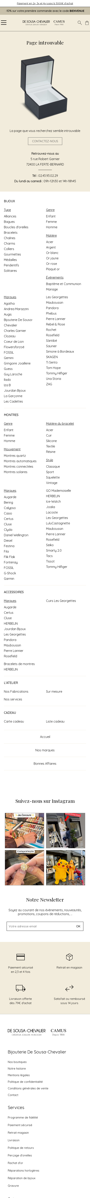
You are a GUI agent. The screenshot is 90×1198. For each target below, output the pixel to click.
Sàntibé (51, 341)
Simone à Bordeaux (60, 351)
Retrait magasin (18, 1132)
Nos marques (45, 750)
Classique (53, 466)
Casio (8, 513)
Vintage (51, 483)
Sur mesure (54, 691)
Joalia (50, 507)
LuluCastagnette (58, 523)
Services (16, 1107)
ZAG (49, 384)
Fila (6, 551)
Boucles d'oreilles (16, 227)
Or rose (51, 264)
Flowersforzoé (14, 347)
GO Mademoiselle (58, 491)
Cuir (49, 435)
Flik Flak (9, 557)
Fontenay (11, 562)
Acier (49, 242)
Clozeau (10, 336)
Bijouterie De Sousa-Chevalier (37, 1052)
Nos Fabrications (16, 691)
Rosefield (52, 335)
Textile (50, 446)
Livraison (13, 1140)
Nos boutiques (17, 1062)
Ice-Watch (53, 501)
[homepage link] (45, 23)
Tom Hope (53, 368)
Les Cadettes (13, 401)
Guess (8, 369)
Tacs (49, 556)
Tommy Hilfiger (56, 373)
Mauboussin (54, 302)
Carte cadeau (14, 721)
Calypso (10, 508)
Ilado (7, 380)
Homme (51, 227)
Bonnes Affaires (45, 764)
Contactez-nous (45, 141)
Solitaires (10, 271)
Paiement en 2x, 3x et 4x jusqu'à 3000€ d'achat (45, 3)
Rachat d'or (15, 1163)
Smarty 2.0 (54, 550)
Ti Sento (52, 362)
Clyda (8, 530)
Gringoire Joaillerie (17, 363)
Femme (51, 222)
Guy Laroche (13, 374)
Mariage (52, 289)
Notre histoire (17, 1068)
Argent (51, 247)
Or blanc (52, 253)
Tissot (50, 561)
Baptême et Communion (63, 284)
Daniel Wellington (16, 535)
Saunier (51, 346)
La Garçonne (13, 396)
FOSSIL (9, 352)
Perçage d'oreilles (20, 1155)
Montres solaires (15, 472)
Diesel (8, 540)
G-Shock (10, 573)
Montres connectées (18, 466)
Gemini (8, 358)
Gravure (13, 1186)
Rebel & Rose (55, 324)
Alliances (10, 216)
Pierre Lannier (56, 319)
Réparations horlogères (23, 1170)
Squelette (53, 477)
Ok (78, 926)
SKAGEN (52, 357)
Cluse (8, 524)
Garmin (9, 579)
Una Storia (53, 379)
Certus (8, 519)
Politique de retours (21, 1148)
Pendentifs (11, 265)
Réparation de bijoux (21, 1178)
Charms (9, 243)
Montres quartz (15, 456)
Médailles (10, 260)
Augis (8, 314)
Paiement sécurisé (20, 1125)
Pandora (52, 308)
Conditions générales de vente (28, 1088)
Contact (13, 1095)
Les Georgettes (57, 297)
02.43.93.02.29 (48, 176)
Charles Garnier (15, 331)
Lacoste (52, 512)
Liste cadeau (55, 721)
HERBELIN (53, 496)
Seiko (50, 545)
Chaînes (9, 238)
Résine (50, 452)
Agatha (9, 303)
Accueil (45, 737)
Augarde (10, 497)
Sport (50, 472)
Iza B (7, 385)
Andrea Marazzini (16, 309)
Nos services (13, 699)
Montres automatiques (20, 461)
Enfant (51, 216)
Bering (8, 502)
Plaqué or (53, 269)
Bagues (9, 222)
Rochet (51, 330)
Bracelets (10, 233)
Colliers (9, 249)
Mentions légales (19, 1075)
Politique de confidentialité (25, 1082)
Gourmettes (12, 254)
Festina (9, 546)
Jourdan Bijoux (15, 390)
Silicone (51, 441)
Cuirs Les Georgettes (61, 601)
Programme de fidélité (23, 1117)
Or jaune (52, 258)
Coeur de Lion (14, 342)
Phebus (51, 313)
